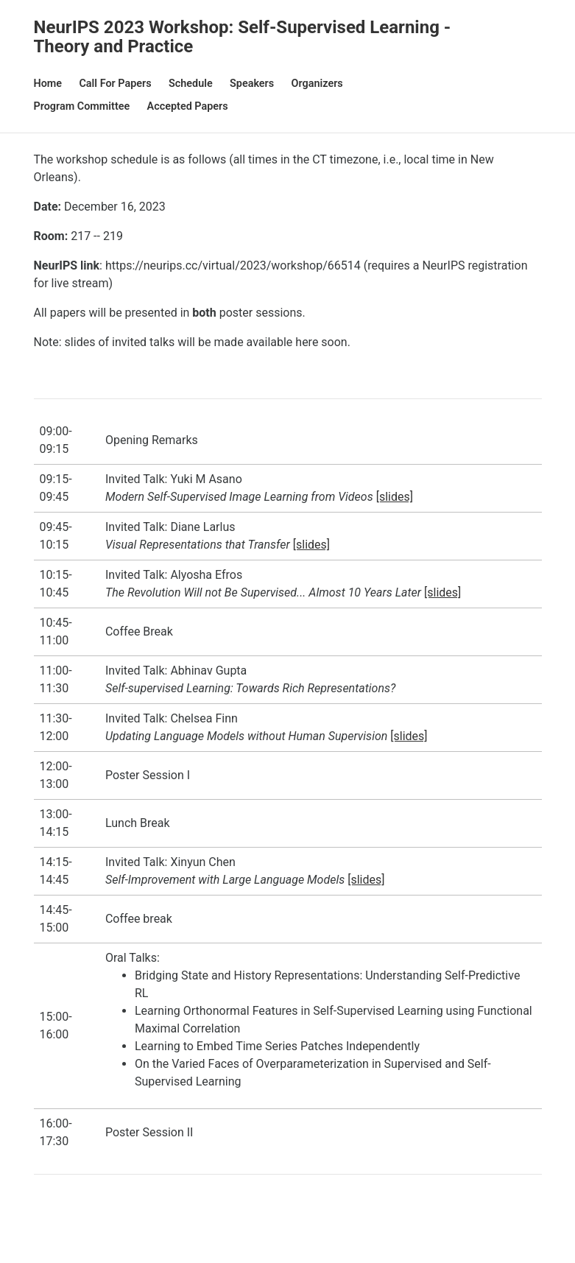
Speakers (252, 83)
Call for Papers (115, 83)
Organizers (317, 83)
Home (48, 83)
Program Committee (82, 106)
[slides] (394, 497)
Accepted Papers (187, 106)
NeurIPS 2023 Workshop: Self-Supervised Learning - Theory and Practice (242, 37)
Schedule (191, 83)
